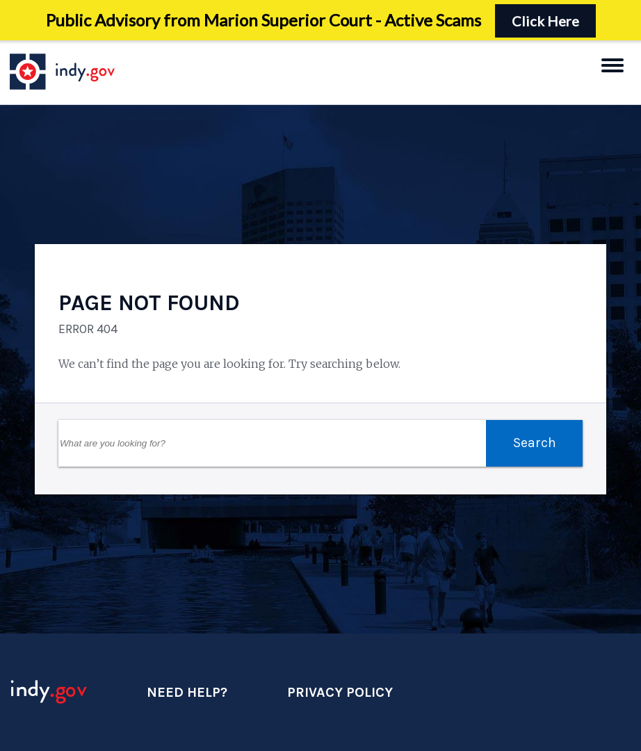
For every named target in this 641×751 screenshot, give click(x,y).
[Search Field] (272, 443)
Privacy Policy (340, 692)
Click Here (545, 21)
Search (534, 443)
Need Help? (187, 692)
